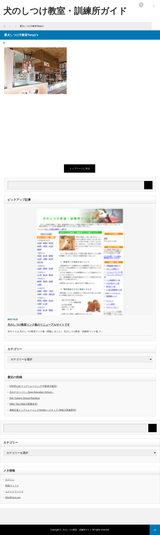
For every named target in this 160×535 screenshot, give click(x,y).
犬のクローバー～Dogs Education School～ (31, 392)
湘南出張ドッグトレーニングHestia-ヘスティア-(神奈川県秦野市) (42, 410)
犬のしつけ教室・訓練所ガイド (65, 11)
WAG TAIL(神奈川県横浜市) (23, 404)
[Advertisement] (37, 129)
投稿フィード (12, 485)
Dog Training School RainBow (24, 398)
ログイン (9, 479)
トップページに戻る (79, 168)
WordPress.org (12, 497)
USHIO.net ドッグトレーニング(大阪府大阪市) (33, 386)
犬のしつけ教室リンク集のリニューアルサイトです (39, 324)
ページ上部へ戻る (155, 530)
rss (141, 4)
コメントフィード (14, 491)
